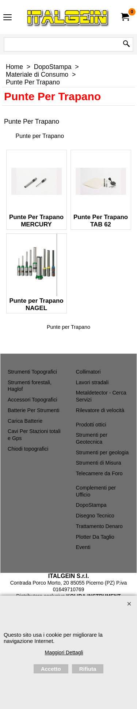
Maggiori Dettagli (64, 652)
